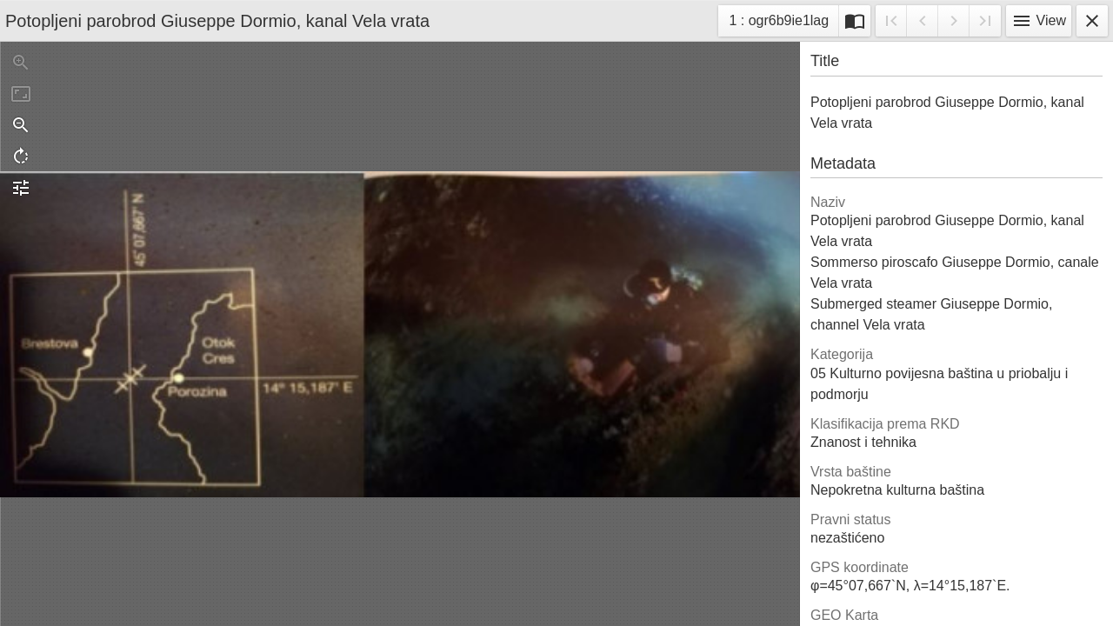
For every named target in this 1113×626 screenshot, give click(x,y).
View (1038, 20)
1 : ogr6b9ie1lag (778, 23)
